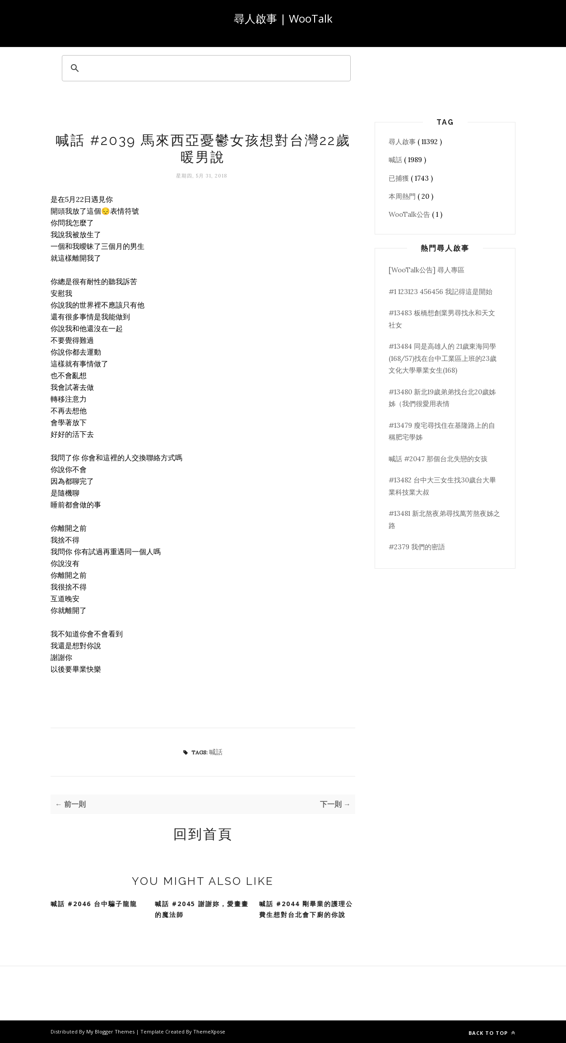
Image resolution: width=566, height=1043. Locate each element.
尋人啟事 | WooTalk (283, 18)
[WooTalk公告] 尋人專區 (426, 270)
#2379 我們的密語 (417, 547)
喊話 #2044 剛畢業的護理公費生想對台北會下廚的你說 (306, 909)
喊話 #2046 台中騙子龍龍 (94, 903)
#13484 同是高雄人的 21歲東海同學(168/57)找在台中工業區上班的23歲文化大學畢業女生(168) (442, 358)
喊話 (216, 752)
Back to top (492, 1032)
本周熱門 (403, 196)
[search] (205, 68)
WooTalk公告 (410, 214)
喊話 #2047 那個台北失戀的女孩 (438, 458)
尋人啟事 (403, 141)
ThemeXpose (209, 1031)
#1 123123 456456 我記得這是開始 (440, 291)
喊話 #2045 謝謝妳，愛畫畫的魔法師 (202, 909)
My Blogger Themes (111, 1031)
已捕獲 (400, 178)
